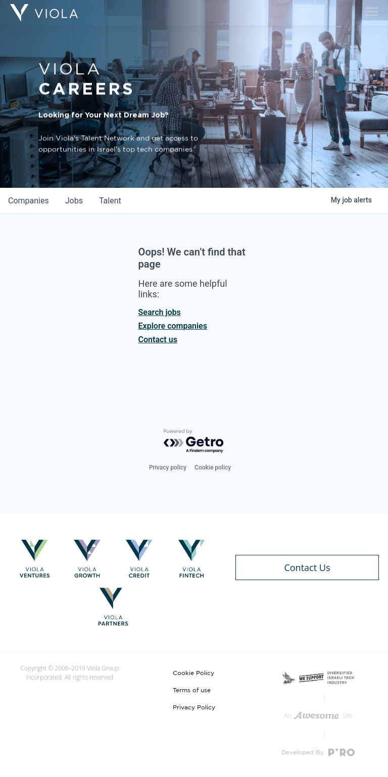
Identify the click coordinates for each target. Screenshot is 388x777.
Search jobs (159, 312)
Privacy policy (167, 467)
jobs (74, 200)
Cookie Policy (193, 673)
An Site (318, 715)
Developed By (318, 752)
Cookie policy (213, 467)
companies (28, 200)
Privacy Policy (194, 707)
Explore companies (172, 326)
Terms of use (192, 690)
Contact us (157, 339)
